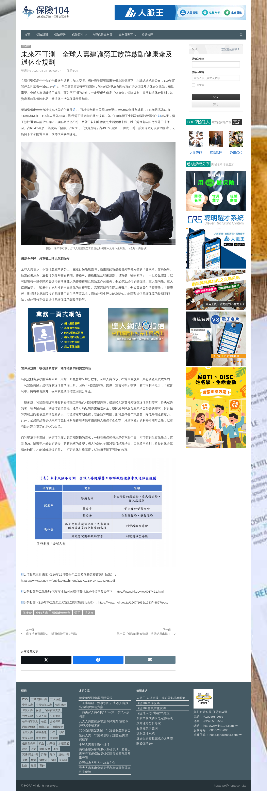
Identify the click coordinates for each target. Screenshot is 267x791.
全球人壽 (42, 612)
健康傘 (27, 612)
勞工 (77, 612)
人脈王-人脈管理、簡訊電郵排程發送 (161, 698)
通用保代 (236, 152)
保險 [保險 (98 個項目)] (38, 710)
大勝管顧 (196, 152)
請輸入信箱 (198, 58)
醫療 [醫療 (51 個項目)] (33, 760)
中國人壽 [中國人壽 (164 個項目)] (27, 704)
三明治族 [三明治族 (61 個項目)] (55, 699)
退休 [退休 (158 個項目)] (52, 754)
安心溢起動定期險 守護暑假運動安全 (105, 730)
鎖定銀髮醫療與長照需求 (95, 698)
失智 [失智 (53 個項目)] (61, 732)
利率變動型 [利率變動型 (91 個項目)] (28, 726)
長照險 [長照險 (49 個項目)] (63, 760)
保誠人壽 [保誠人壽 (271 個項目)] (27, 710)
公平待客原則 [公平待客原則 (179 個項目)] (30, 721)
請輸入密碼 (198, 72)
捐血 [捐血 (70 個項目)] (41, 743)
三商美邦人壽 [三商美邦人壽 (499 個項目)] (39, 699)
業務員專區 (126, 34)
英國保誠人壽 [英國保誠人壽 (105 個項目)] (30, 754)
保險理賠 (60, 34)
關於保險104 (145, 743)
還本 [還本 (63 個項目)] (25, 760)
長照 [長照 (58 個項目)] (53, 760)
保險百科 (77, 34)
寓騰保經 (216, 152)
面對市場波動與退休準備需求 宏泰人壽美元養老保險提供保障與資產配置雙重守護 (105, 753)
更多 (237, 122)
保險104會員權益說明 (151, 708)
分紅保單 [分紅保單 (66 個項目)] (55, 721)
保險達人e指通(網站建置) (153, 713)
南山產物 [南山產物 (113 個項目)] (58, 726)
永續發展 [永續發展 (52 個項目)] (64, 743)
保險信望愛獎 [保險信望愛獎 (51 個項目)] (53, 710)
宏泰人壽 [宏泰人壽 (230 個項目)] (27, 738)
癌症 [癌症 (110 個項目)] (33, 748)
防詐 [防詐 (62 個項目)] (25, 765)
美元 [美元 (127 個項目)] (56, 748)
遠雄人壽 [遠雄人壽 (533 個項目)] (64, 754)
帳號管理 (147, 34)
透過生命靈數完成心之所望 (154, 738)
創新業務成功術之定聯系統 (154, 718)
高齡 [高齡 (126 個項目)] (42, 765)
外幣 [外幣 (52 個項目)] (52, 732)
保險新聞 (42, 34)
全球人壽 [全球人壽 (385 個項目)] (41, 715)
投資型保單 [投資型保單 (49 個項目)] (28, 743)
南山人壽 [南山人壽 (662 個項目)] (44, 726)
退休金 (89, 612)
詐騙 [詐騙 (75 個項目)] (44, 754)
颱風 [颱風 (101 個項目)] (33, 765)
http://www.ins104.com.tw (220, 725)
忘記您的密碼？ (230, 49)
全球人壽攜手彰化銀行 (94, 744)
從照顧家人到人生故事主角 (97, 762)
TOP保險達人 (198, 122)
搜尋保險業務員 (102, 34)
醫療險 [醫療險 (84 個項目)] (43, 760)
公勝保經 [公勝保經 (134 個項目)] (55, 715)
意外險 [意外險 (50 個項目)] (54, 738)
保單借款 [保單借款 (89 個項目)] (60, 704)
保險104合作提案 (148, 703)
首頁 (27, 34)
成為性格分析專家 (148, 723)
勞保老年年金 (61, 612)
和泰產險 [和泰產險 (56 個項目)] (41, 732)
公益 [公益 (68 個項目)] (44, 721)
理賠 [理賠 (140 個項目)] (25, 748)
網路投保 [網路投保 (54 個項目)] (44, 748)
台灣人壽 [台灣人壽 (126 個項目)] (27, 732)
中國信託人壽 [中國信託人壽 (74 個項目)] (44, 704)
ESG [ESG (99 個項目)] (25, 699)
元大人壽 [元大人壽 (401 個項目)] (27, 715)
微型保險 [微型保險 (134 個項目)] (41, 738)
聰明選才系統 (145, 733)
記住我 (198, 85)
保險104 (72, 70)
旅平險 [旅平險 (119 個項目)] (51, 743)
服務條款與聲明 (147, 728)
